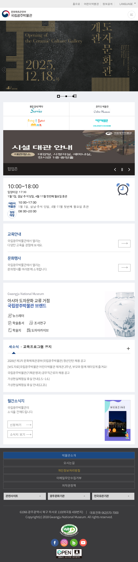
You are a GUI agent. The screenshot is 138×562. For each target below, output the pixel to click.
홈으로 (76, 4)
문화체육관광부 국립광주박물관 (17, 14)
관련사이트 (12, 496)
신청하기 (15, 425)
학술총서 (17, 323)
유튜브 (83, 543)
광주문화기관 (57, 496)
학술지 (15, 330)
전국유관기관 (101, 496)
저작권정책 (69, 485)
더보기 (128, 348)
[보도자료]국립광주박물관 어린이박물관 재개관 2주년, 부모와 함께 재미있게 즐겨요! (57, 366)
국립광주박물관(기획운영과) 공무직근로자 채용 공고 (39, 373)
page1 (58, 96)
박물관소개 (69, 455)
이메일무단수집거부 (69, 478)
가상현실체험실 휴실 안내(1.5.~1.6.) (29, 379)
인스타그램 (64, 543)
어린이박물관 (91, 4)
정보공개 (107, 4)
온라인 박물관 (102, 109)
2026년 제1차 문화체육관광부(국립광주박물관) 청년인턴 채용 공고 (47, 360)
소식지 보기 (17, 434)
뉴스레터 (17, 315)
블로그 (74, 543)
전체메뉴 (131, 15)
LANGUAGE (126, 4)
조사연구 (38, 323)
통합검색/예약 (36, 109)
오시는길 (69, 463)
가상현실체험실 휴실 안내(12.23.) (27, 385)
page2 (66, 96)
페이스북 (55, 543)
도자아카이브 (39, 330)
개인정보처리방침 (69, 470)
